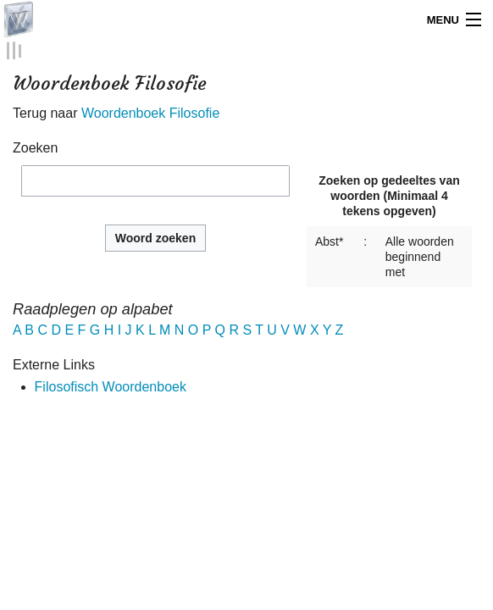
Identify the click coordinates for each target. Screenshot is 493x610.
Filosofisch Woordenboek (110, 384)
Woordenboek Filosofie (150, 111)
